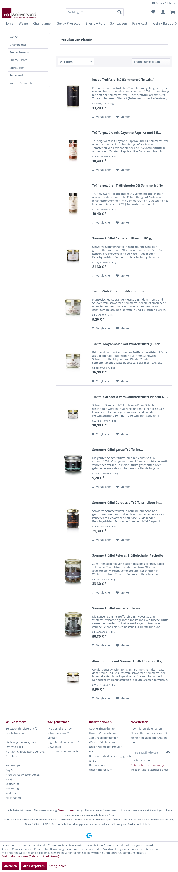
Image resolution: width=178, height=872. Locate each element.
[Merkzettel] (153, 12)
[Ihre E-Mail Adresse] (147, 752)
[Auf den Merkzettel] (123, 117)
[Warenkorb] (172, 12)
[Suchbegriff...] (95, 12)
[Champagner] (42, 23)
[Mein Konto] (162, 12)
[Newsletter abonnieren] (168, 752)
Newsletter (54, 747)
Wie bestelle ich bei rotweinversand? (59, 731)
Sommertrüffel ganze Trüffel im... (117, 450)
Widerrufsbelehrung (102, 742)
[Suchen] (120, 12)
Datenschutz (97, 765)
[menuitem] (95, 12)
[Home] (9, 23)
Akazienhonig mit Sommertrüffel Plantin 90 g (127, 661)
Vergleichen (102, 117)
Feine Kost (16, 75)
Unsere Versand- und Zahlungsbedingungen (103, 735)
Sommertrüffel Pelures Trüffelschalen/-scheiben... (130, 555)
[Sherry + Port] (95, 23)
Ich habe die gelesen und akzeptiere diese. (150, 765)
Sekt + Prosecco (20, 52)
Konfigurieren (57, 866)
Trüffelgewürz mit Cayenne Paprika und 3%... (126, 133)
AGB (91, 751)
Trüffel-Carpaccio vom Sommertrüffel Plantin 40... (130, 397)
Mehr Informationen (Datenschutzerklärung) (30, 856)
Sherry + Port (18, 60)
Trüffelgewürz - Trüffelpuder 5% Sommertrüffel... (129, 185)
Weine (14, 37)
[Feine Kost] (140, 23)
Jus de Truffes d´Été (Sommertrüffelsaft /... (124, 80)
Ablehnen (10, 866)
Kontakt (52, 738)
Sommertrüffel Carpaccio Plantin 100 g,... (123, 238)
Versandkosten (66, 810)
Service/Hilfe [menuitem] (162, 3)
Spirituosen (17, 67)
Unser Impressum (100, 769)
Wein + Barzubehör (22, 83)
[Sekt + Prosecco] (69, 23)
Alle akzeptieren (34, 866)
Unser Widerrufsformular (105, 747)
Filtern (66, 62)
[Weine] (23, 23)
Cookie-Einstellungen (102, 728)
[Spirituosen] (118, 23)
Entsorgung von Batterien (63, 751)
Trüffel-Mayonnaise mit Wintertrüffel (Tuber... (127, 344)
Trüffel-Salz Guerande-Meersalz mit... (120, 291)
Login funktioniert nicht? (63, 742)
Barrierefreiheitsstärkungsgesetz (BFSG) (109, 758)
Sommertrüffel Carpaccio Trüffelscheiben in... (127, 503)
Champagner (18, 44)
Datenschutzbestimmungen (148, 765)
